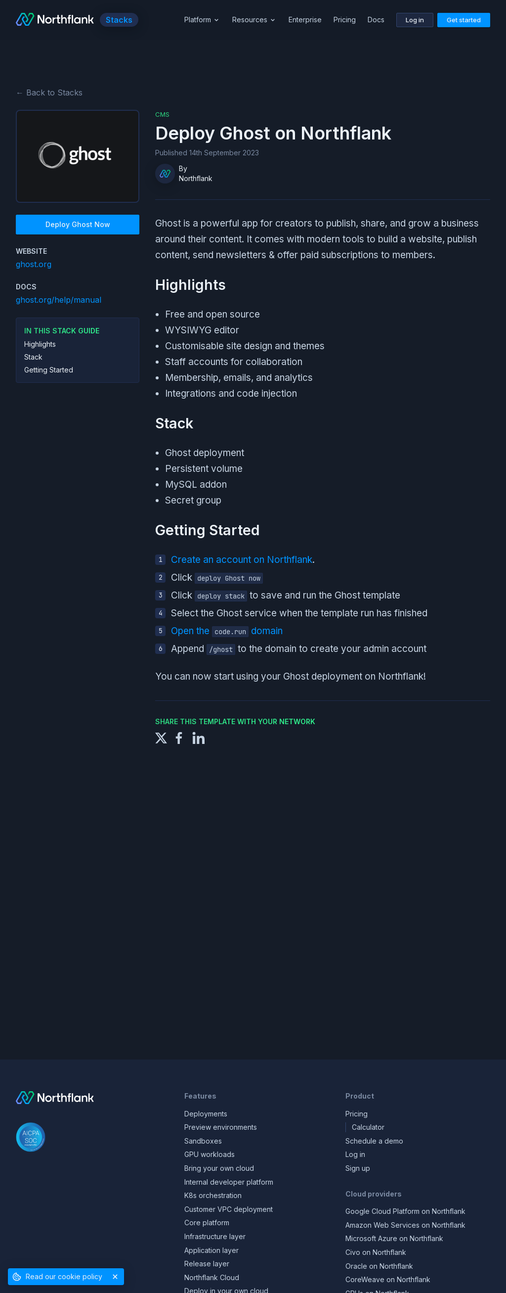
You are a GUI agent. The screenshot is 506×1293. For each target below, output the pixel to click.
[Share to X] (161, 737)
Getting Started (48, 370)
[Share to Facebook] (179, 737)
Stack (33, 357)
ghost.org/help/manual (58, 300)
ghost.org (33, 264)
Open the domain (227, 631)
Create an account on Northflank (241, 559)
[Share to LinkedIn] (199, 737)
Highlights (40, 344)
